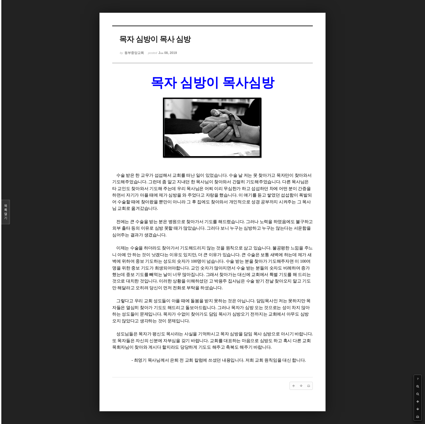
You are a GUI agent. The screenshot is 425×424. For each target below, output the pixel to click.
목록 (5, 212)
